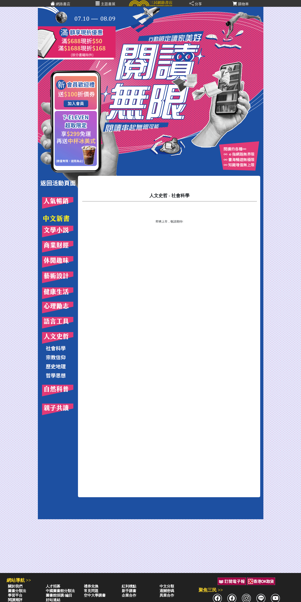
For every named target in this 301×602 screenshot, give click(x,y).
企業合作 (129, 595)
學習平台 (15, 595)
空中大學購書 (95, 595)
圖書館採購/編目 (59, 595)
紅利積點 (129, 586)
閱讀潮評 (15, 600)
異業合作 (167, 595)
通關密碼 (167, 591)
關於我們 (15, 586)
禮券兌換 (91, 586)
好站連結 (53, 600)
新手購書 (129, 591)
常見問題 (91, 591)
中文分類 (167, 586)
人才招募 (53, 586)
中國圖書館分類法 (60, 591)
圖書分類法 (17, 591)
